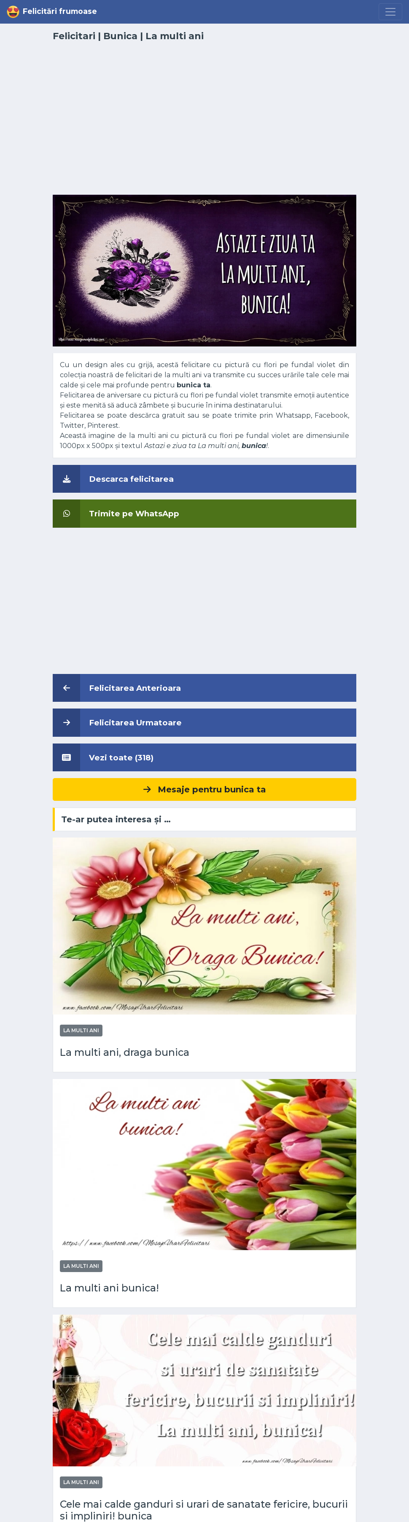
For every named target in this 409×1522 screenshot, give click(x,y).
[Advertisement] (204, 123)
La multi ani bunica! (109, 1288)
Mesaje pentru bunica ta (204, 789)
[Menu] (390, 11)
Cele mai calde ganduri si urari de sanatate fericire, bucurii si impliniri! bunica (204, 1510)
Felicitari (74, 35)
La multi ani (174, 35)
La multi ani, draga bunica (124, 1052)
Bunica (120, 35)
